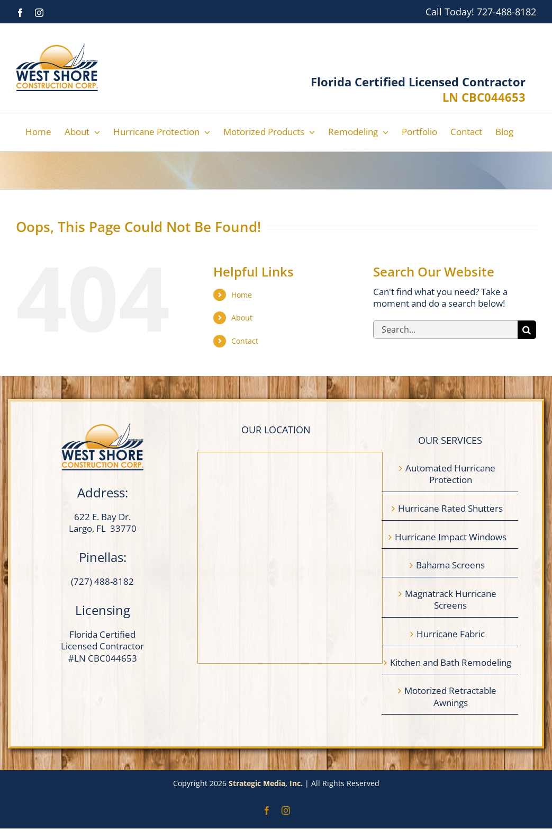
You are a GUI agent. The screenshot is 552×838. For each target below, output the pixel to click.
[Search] (527, 329)
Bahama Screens (450, 565)
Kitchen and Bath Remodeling (450, 662)
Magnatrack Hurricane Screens (450, 600)
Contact (244, 341)
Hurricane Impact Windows (450, 537)
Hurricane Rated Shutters (450, 508)
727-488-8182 (506, 11)
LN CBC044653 (484, 97)
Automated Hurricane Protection (450, 474)
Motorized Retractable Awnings (450, 697)
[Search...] (445, 329)
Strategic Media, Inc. (267, 783)
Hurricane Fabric (451, 634)
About (241, 318)
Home (241, 295)
